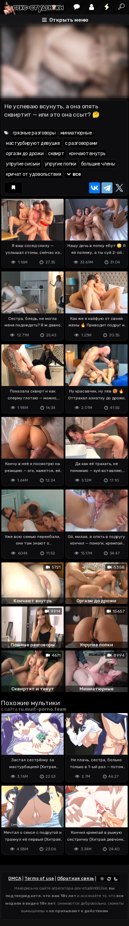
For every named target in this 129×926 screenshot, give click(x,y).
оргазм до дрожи (25, 154)
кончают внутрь (87, 154)
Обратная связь (75, 878)
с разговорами (81, 143)
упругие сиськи (23, 164)
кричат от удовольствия (33, 174)
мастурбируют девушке (33, 143)
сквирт (56, 154)
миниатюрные (76, 133)
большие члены (98, 164)
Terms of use (39, 878)
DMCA (14, 878)
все (73, 174)
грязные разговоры (34, 133)
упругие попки (60, 164)
